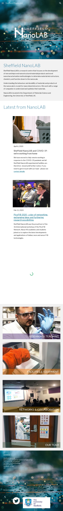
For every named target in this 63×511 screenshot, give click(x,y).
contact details (19, 171)
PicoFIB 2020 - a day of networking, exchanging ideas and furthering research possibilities (31, 217)
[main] (31, 80)
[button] (2, 3)
